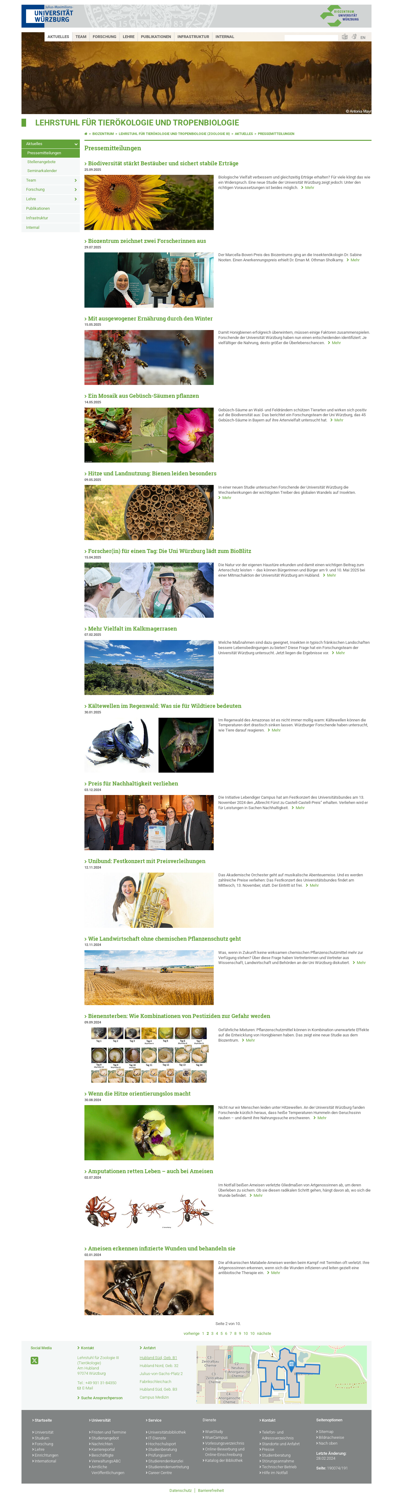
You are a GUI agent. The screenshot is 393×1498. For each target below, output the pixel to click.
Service (153, 1420)
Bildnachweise (330, 1438)
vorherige (192, 1333)
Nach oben (326, 1443)
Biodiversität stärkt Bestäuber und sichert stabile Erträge (163, 163)
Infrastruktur (193, 36)
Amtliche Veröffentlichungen (106, 1470)
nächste (264, 1333)
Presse (266, 1450)
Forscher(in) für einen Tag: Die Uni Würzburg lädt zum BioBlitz (169, 551)
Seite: (321, 1468)
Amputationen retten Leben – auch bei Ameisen (150, 1171)
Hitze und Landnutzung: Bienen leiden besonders (152, 473)
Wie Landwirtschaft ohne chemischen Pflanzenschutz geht (164, 938)
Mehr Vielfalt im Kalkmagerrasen (132, 628)
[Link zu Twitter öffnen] (35, 1360)
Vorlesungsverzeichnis (223, 1443)
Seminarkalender (42, 170)
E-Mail (87, 1388)
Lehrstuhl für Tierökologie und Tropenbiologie (137, 122)
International (44, 1461)
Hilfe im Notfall (273, 1473)
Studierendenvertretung (167, 1467)
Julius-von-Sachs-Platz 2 (161, 1373)
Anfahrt (149, 1348)
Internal (225, 36)
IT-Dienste (156, 1438)
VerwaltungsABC (105, 1461)
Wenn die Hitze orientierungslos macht (139, 1093)
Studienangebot (104, 1438)
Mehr (309, 187)
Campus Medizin (154, 1397)
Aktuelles (58, 36)
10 (245, 1333)
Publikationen (156, 36)
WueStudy (213, 1432)
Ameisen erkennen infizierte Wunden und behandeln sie (161, 1248)
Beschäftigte (101, 1455)
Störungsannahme (276, 1461)
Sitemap (324, 1432)
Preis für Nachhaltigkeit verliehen (133, 783)
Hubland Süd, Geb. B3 (158, 1389)
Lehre (128, 36)
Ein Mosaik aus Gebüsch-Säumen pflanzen (143, 395)
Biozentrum (103, 134)
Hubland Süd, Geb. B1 (158, 1357)
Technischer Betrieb (278, 1467)
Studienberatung (161, 1450)
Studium (40, 1438)
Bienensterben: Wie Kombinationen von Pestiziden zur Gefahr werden (179, 1016)
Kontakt (87, 1348)
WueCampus (215, 1438)
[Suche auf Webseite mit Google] (311, 38)
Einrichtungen (45, 1455)
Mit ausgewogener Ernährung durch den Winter (150, 318)
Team (81, 36)
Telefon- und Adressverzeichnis (276, 1435)
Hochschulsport (161, 1444)
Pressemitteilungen (44, 153)
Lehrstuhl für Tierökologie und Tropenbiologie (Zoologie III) (174, 134)
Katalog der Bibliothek (223, 1461)
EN (362, 37)
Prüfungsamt (158, 1455)
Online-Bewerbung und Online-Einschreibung (223, 1452)
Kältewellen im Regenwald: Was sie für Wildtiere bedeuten (164, 705)
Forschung (104, 36)
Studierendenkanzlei (164, 1461)
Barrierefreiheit (211, 1490)
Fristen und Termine (107, 1432)
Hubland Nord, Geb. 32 (159, 1365)
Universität (42, 1432)
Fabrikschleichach (155, 1381)
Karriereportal (102, 1450)
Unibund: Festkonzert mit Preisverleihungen (146, 861)
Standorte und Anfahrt (279, 1444)
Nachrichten (101, 1444)
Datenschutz (180, 1490)
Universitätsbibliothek (166, 1432)
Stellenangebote (41, 161)
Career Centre (159, 1473)
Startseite (42, 1420)
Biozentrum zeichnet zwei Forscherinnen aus (147, 240)
